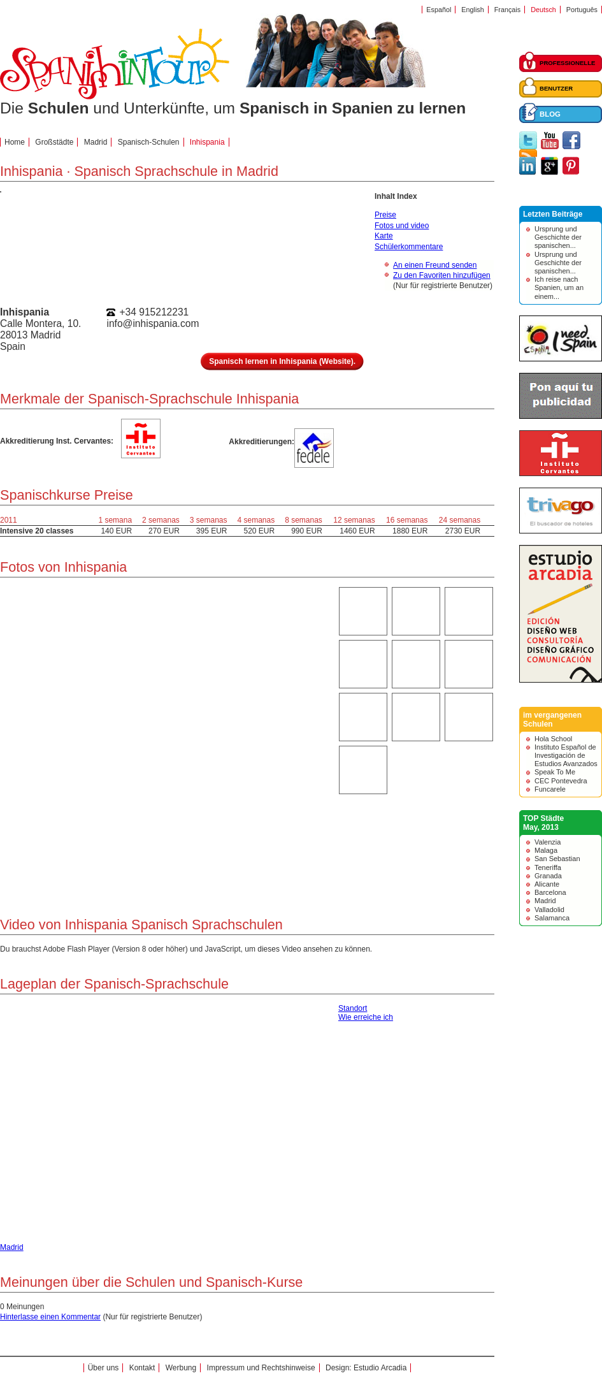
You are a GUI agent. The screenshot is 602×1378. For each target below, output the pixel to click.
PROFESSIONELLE (567, 62)
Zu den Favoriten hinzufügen (442, 275)
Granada (548, 876)
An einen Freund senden (435, 265)
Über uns (103, 1367)
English (472, 9)
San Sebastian (557, 858)
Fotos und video (402, 225)
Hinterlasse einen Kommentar (50, 1316)
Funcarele (550, 789)
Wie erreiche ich (365, 1017)
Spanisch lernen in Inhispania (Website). (282, 361)
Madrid (545, 900)
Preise (385, 214)
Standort (352, 1008)
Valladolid (549, 909)
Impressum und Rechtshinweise (261, 1367)
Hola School (553, 739)
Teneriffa (547, 867)
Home (14, 142)
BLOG (550, 114)
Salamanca (552, 918)
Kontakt (142, 1367)
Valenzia (547, 842)
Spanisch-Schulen (149, 142)
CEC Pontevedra (560, 781)
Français (507, 9)
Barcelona (550, 892)
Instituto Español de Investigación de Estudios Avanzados (566, 755)
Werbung (181, 1367)
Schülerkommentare (409, 246)
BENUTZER (556, 88)
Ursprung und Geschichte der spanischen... (558, 237)
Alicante (546, 884)
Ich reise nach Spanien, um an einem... (559, 287)
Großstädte (54, 142)
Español (438, 9)
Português (582, 9)
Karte (384, 235)
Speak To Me (554, 772)
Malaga (545, 850)
